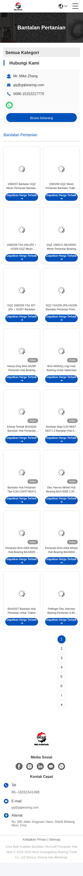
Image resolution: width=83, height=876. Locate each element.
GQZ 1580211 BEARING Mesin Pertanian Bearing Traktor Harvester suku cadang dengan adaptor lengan (61, 250)
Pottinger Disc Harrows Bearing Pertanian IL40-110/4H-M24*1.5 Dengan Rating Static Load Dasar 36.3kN (61, 624)
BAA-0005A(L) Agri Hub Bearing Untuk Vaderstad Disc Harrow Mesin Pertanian (61, 375)
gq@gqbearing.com (28, 85)
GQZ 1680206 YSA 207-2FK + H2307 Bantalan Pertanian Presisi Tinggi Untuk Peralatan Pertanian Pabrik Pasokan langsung (21, 313)
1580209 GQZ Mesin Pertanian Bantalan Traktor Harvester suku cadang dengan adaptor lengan (61, 188)
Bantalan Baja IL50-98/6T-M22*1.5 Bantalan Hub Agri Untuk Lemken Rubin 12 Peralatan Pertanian (61, 437)
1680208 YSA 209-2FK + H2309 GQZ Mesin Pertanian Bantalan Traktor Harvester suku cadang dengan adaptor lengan (21, 250)
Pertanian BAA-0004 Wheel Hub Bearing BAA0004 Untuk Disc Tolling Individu (61, 562)
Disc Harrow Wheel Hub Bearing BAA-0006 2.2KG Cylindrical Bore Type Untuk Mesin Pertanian (61, 500)
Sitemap (54, 853)
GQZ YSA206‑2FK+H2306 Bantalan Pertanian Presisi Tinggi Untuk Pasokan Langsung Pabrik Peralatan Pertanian (61, 313)
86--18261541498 (25, 805)
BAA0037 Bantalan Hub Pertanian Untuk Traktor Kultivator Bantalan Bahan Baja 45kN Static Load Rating (21, 624)
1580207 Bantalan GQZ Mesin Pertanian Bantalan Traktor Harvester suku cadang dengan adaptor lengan (21, 188)
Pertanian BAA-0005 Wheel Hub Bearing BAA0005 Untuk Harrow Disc (21, 562)
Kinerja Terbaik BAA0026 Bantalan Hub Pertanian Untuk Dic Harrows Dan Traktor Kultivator (21, 437)
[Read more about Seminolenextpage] (62, 709)
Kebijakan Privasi (34, 853)
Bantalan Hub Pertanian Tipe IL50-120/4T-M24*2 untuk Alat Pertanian (21, 500)
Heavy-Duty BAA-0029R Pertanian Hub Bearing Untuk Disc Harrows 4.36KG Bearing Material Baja (21, 375)
